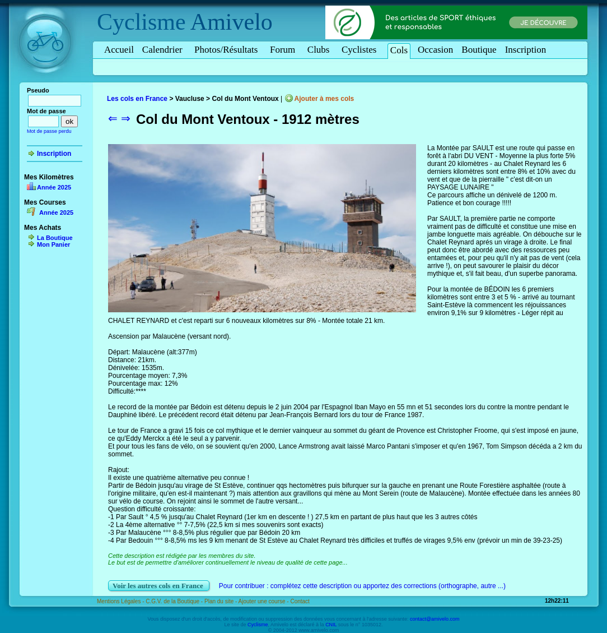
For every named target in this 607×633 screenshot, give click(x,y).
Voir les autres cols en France (159, 585)
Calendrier (164, 49)
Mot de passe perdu (49, 131)
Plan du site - (221, 601)
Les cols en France (137, 99)
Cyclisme (141, 22)
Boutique (478, 49)
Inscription (526, 49)
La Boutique (55, 237)
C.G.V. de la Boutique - (175, 601)
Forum (284, 49)
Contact (299, 601)
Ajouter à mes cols (324, 99)
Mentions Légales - (121, 601)
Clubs (320, 49)
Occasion (435, 49)
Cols (399, 50)
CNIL (331, 624)
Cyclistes (361, 49)
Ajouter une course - (265, 601)
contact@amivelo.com (435, 619)
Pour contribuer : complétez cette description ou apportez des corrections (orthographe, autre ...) (362, 586)
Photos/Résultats (228, 49)
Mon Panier (53, 244)
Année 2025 (54, 187)
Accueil (119, 49)
